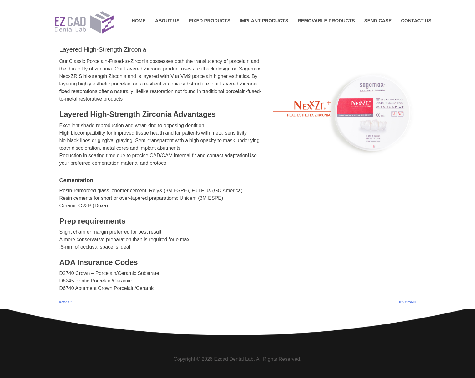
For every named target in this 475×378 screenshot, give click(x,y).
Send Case (378, 20)
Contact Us (416, 20)
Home (139, 20)
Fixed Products (209, 20)
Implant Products (264, 20)
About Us (167, 20)
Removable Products (326, 20)
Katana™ (66, 302)
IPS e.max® (407, 302)
